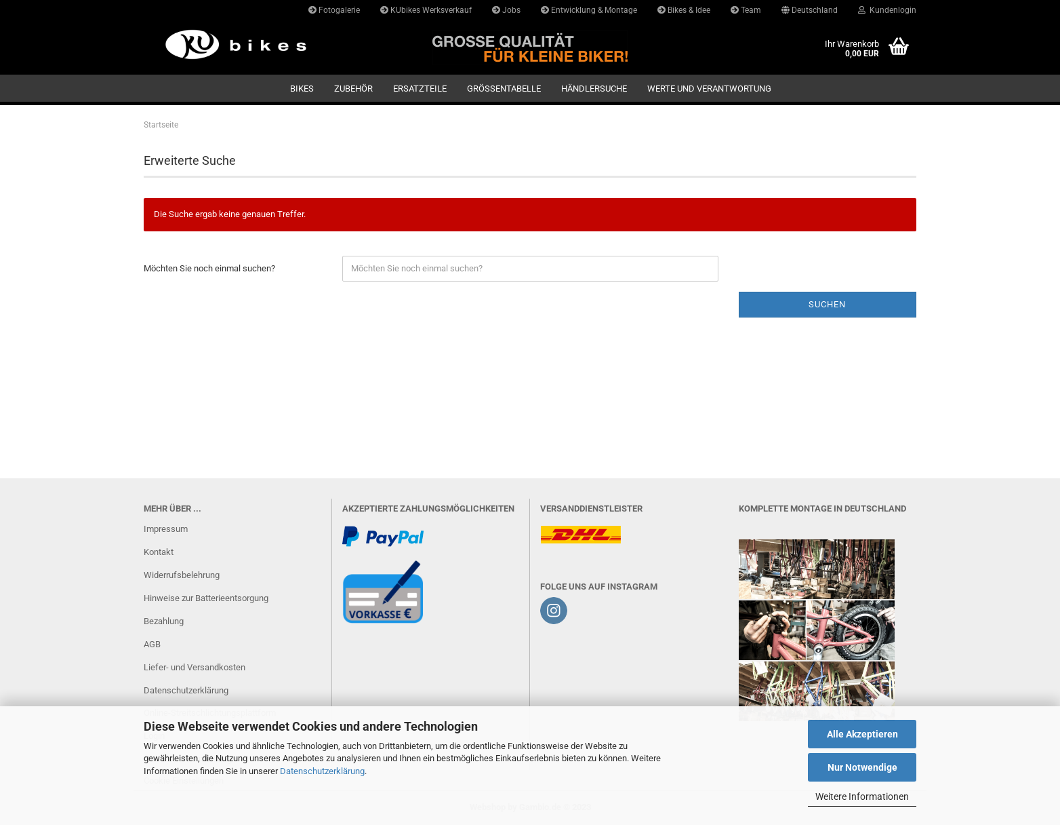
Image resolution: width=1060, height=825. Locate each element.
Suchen (827, 304)
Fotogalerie (334, 10)
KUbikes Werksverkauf (426, 10)
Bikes (302, 88)
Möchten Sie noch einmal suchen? (209, 268)
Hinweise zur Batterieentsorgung (206, 598)
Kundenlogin (887, 10)
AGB (152, 644)
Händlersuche (594, 88)
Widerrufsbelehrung (182, 575)
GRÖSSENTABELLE (504, 88)
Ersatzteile (420, 88)
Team (746, 10)
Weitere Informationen (862, 796)
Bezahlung (164, 621)
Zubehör (353, 88)
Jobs (506, 10)
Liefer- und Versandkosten (194, 667)
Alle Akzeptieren (862, 734)
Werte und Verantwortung (709, 88)
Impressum (166, 529)
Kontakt (159, 552)
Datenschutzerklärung (322, 771)
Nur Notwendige (862, 767)
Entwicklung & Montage (589, 10)
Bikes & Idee (683, 10)
